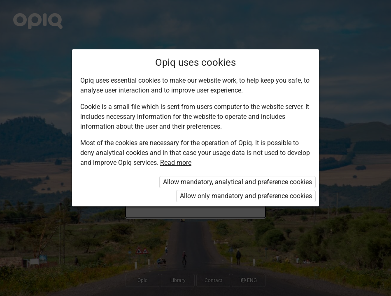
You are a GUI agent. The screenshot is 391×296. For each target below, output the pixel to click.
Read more (175, 162)
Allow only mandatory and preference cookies (246, 196)
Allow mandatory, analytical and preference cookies (237, 182)
